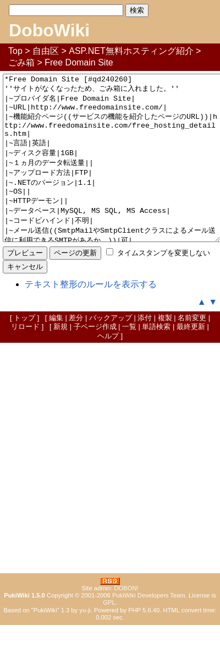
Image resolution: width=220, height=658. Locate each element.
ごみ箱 (21, 62)
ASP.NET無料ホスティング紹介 (131, 51)
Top (15, 51)
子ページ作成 (95, 359)
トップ (24, 351)
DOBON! (126, 621)
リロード (25, 359)
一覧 (129, 359)
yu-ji (85, 643)
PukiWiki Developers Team (148, 628)
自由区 (45, 51)
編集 (56, 351)
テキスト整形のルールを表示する (91, 317)
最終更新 (191, 359)
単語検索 (156, 359)
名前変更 (192, 351)
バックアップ (110, 351)
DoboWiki (49, 30)
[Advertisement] (109, 491)
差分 (76, 351)
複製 (165, 351)
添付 (145, 351)
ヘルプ (108, 369)
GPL (109, 635)
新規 (60, 359)
